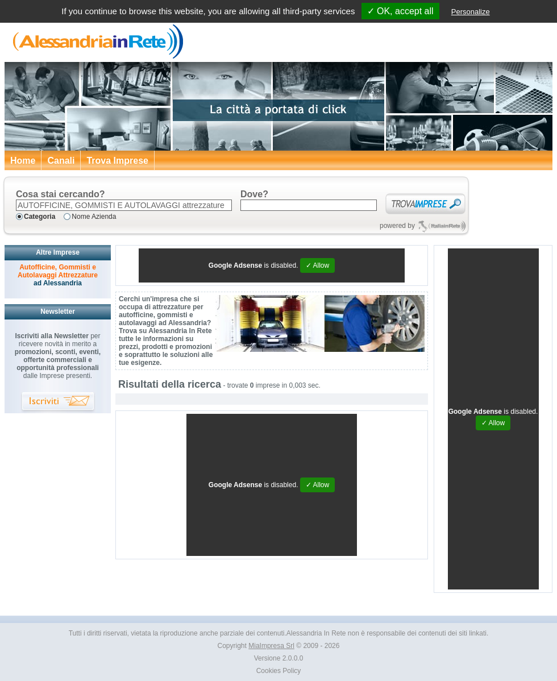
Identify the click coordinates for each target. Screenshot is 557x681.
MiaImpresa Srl (271, 646)
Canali (60, 160)
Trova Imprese (117, 160)
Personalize (470, 11)
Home (22, 160)
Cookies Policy (278, 671)
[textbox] (124, 205)
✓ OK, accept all (400, 11)
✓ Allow (317, 265)
